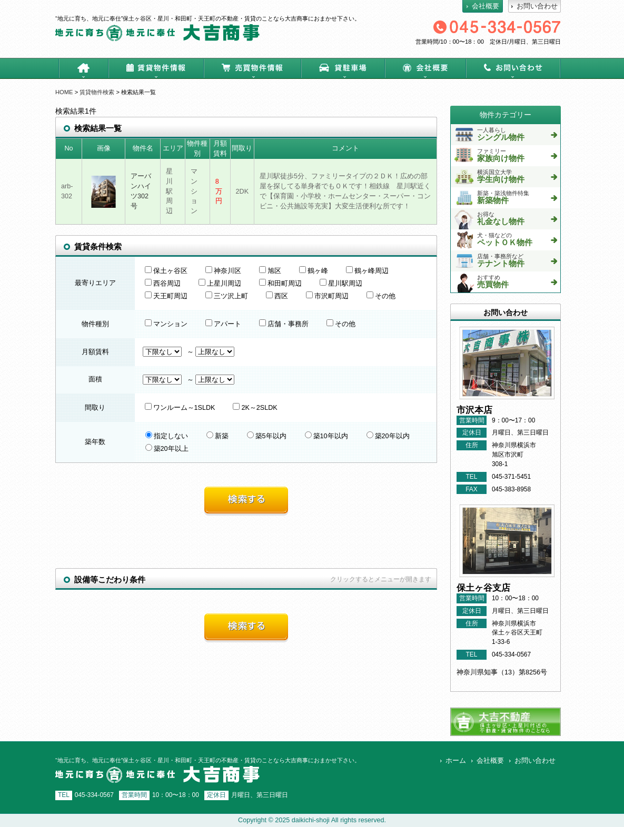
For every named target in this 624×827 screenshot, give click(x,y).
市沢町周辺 (327, 296)
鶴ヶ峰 (313, 271)
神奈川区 (223, 271)
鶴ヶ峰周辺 (367, 271)
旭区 (270, 271)
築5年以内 (266, 436)
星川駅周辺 (341, 283)
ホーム (83, 68)
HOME (64, 92)
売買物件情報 (252, 68)
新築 (217, 436)
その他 (381, 296)
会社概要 (425, 68)
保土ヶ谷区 (166, 271)
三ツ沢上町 (226, 296)
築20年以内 (388, 436)
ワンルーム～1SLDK (180, 407)
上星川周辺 (220, 283)
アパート (223, 324)
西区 (277, 296)
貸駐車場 (342, 68)
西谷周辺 (163, 283)
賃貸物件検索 (97, 92)
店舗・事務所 (284, 324)
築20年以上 (167, 448)
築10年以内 (326, 436)
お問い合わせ (513, 68)
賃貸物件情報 (155, 68)
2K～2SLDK (255, 407)
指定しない (166, 436)
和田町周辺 (280, 283)
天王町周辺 (166, 296)
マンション (166, 324)
